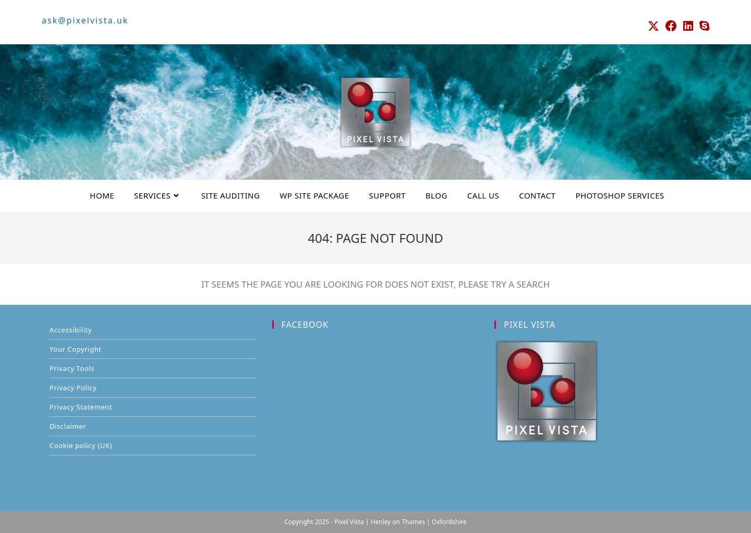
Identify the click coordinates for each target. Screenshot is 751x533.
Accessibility (71, 329)
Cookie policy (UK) (81, 445)
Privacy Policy (73, 387)
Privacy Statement (81, 407)
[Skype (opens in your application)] (702, 26)
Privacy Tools (72, 368)
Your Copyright (76, 349)
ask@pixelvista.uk (85, 20)
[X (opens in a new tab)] (653, 26)
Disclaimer (68, 426)
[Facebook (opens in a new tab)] (671, 26)
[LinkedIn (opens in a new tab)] (688, 26)
